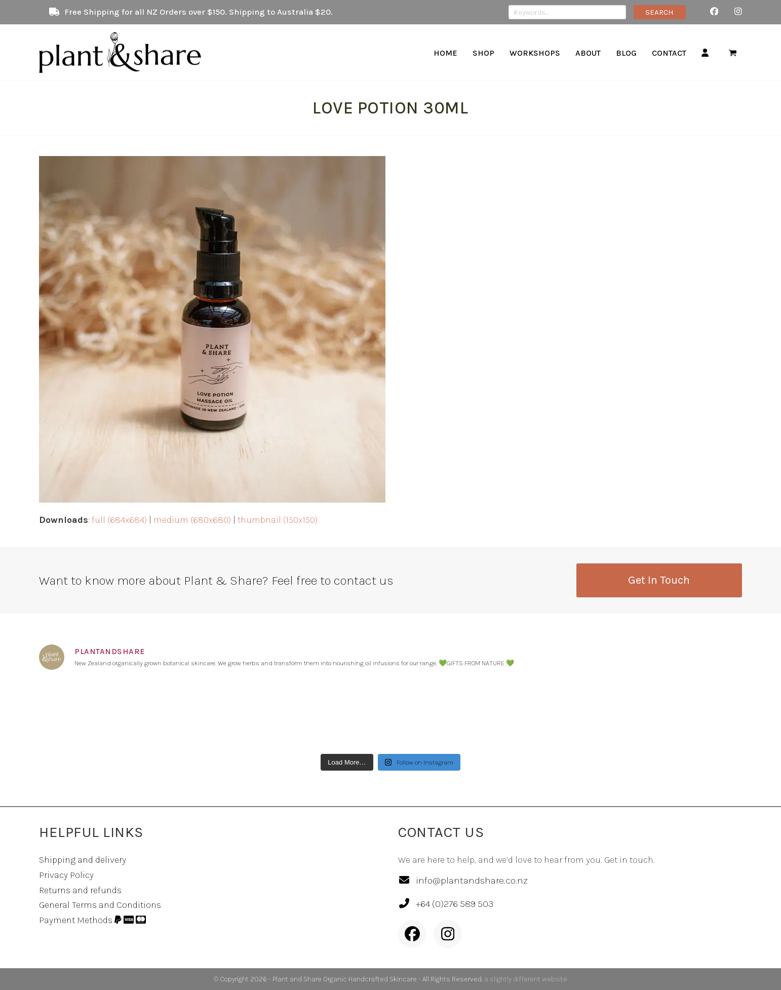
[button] (732, 52)
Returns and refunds (80, 890)
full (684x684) (119, 519)
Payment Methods (92, 920)
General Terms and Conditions (100, 904)
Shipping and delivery (82, 859)
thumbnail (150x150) (278, 519)
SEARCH (659, 12)
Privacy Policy (66, 875)
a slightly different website (525, 979)
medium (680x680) (192, 519)
